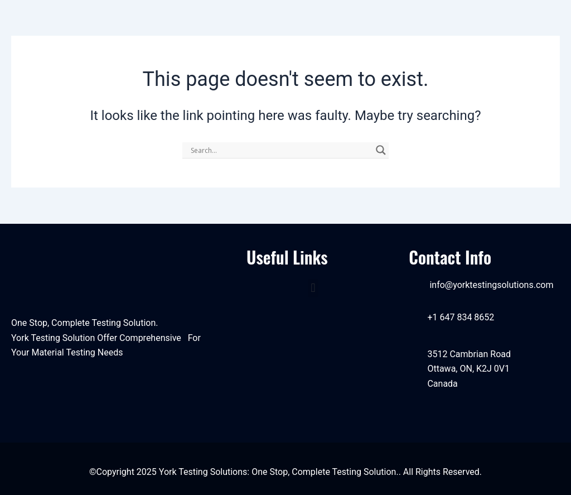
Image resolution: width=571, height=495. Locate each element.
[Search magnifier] (381, 150)
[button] (313, 288)
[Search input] (280, 150)
